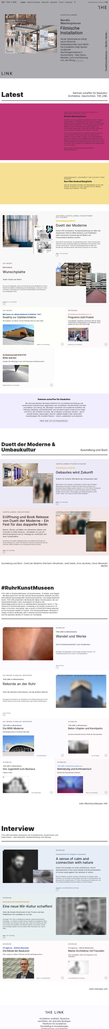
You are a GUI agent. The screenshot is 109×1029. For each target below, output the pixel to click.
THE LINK (102, 96)
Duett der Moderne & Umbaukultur (28, 449)
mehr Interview (96, 998)
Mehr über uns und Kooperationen (54, 423)
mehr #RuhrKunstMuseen (91, 810)
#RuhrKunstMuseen (27, 593)
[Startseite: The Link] (12, 2)
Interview (17, 835)
